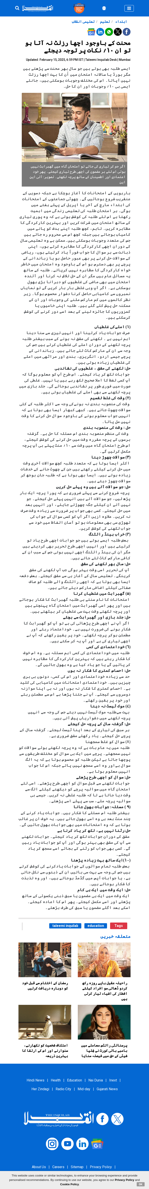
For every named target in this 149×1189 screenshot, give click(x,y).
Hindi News (35, 1080)
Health (56, 1080)
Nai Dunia (95, 1080)
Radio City (63, 1089)
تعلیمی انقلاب (83, 21)
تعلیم (104, 21)
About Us (39, 1167)
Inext (113, 1080)
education (95, 926)
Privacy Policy (101, 1167)
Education (74, 1080)
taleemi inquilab (65, 926)
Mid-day (84, 1089)
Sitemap (77, 1167)
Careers (58, 1167)
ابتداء (120, 21)
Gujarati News (107, 1089)
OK (141, 1184)
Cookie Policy (69, 1184)
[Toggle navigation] (129, 8)
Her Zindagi (40, 1089)
